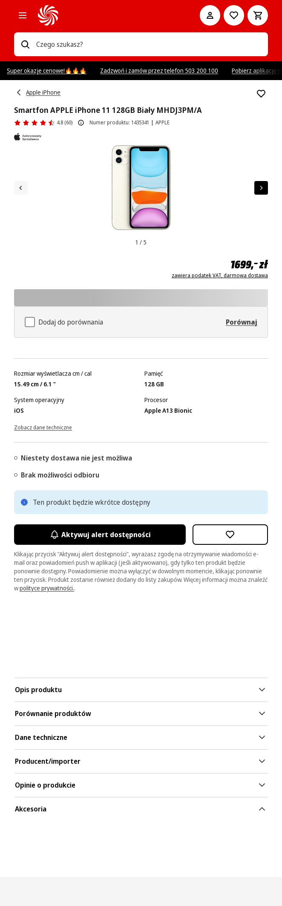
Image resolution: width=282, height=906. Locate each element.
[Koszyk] (257, 15)
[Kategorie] (22, 15)
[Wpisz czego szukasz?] (25, 44)
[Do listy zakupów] (234, 15)
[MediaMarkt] (107, 15)
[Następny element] (261, 188)
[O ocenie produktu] (81, 122)
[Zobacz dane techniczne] (43, 427)
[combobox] (148, 44)
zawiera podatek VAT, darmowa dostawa (220, 275)
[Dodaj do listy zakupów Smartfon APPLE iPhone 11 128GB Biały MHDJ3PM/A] (261, 94)
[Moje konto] (210, 15)
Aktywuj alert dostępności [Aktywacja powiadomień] (100, 534)
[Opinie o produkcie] (43, 122)
